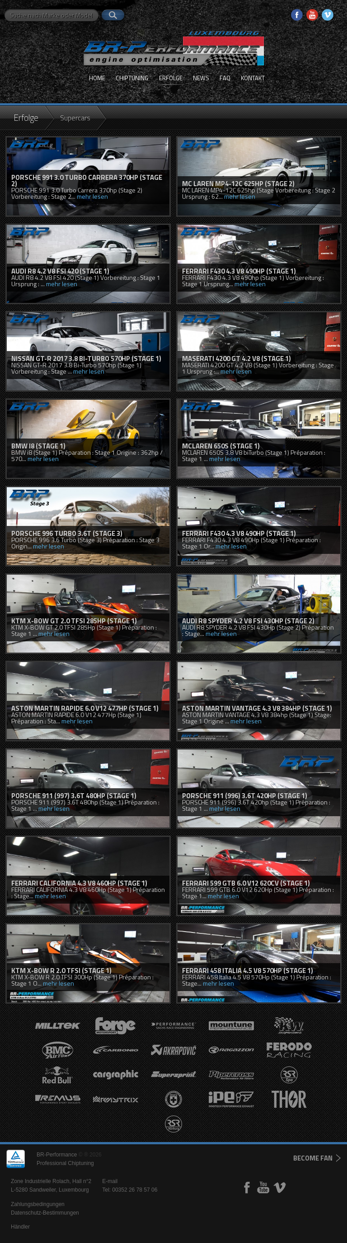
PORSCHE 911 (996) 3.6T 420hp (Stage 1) (244, 796)
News (201, 77)
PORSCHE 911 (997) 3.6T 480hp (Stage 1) (73, 796)
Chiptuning (132, 77)
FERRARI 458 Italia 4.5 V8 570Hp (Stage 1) (247, 970)
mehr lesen (92, 196)
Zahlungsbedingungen (38, 1204)
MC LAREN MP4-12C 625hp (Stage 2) (238, 183)
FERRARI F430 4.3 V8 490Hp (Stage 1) (239, 533)
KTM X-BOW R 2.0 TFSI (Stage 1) (61, 970)
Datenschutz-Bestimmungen (45, 1213)
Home (97, 77)
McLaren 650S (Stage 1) (221, 446)
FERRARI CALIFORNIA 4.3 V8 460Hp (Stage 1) (79, 883)
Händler (20, 1227)
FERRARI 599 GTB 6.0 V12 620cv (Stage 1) (246, 883)
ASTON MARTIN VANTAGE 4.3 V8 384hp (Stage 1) (257, 708)
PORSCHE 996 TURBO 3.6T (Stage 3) (66, 533)
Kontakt (253, 77)
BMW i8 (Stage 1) (38, 446)
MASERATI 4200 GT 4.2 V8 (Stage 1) (236, 358)
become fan (313, 1158)
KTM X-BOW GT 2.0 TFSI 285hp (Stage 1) (74, 621)
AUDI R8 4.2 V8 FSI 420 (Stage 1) (60, 271)
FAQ (225, 77)
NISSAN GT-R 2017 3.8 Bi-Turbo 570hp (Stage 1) (86, 358)
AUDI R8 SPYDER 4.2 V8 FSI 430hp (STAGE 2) (248, 621)
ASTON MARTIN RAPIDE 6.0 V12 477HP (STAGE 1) (85, 708)
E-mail (109, 1181)
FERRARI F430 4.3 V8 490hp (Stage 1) (239, 271)
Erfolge (171, 77)
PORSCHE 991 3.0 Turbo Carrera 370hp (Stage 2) (86, 180)
